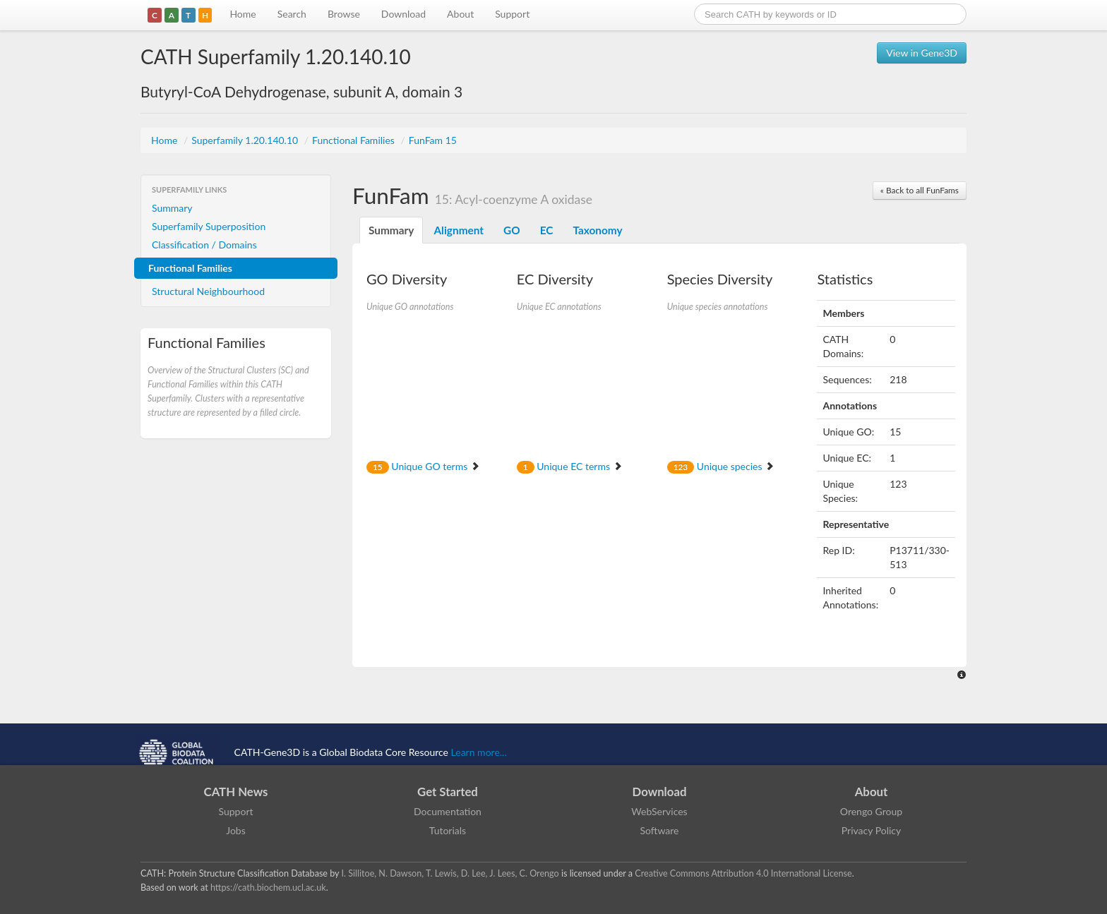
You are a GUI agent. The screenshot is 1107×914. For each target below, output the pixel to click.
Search (291, 14)
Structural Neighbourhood (208, 291)
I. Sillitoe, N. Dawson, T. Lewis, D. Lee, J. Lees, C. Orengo (450, 873)
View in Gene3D (921, 53)
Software (659, 830)
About (460, 14)
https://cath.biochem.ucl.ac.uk (268, 887)
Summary (172, 208)
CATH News (236, 791)
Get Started (447, 791)
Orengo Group (871, 811)
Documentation (447, 811)
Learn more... (479, 752)
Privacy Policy (871, 830)
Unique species (720, 466)
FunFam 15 (433, 140)
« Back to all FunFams (919, 190)
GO (511, 230)
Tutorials (447, 830)
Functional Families (354, 140)
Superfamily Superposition (208, 226)
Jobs (236, 830)
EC (547, 230)
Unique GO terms (423, 466)
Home (242, 14)
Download (403, 14)
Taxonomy (597, 230)
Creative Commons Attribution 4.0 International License (743, 873)
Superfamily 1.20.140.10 (246, 140)
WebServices (659, 811)
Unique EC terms (570, 466)
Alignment (458, 230)
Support (512, 14)
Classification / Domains (204, 245)
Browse (344, 14)
